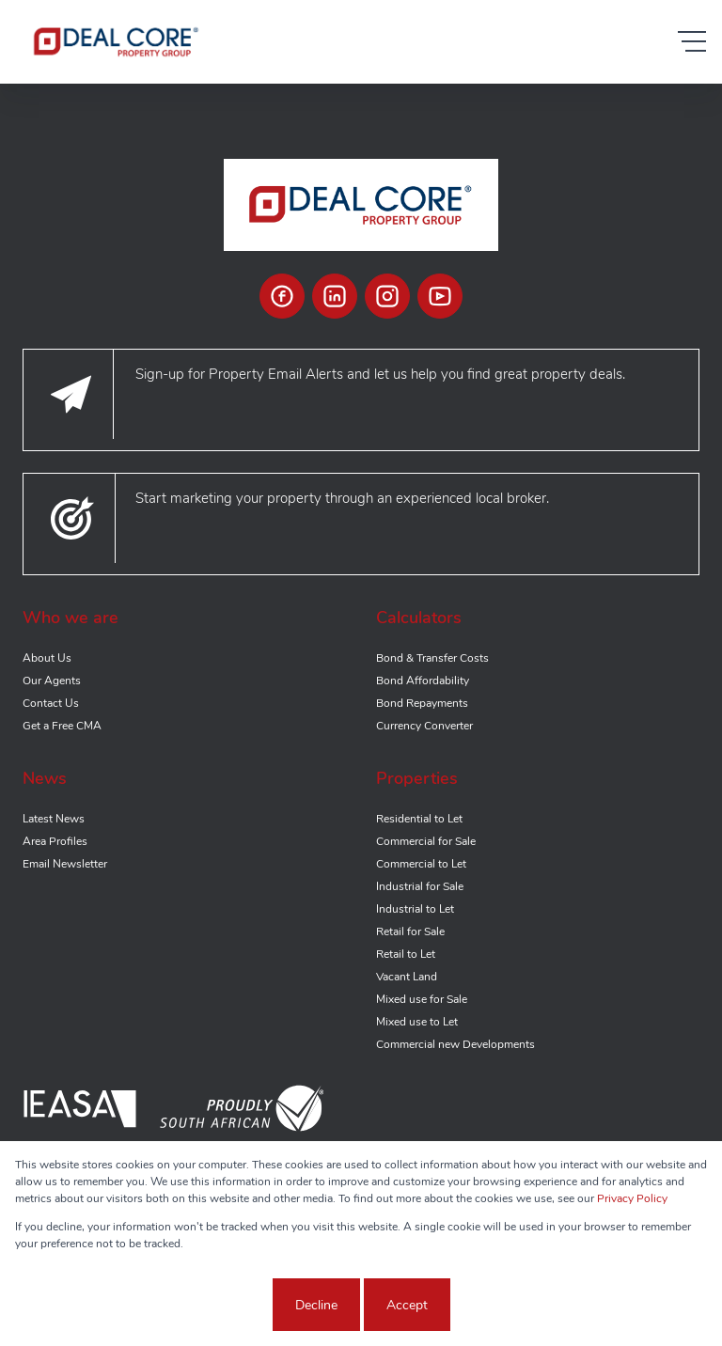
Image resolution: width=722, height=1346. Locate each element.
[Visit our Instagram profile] (387, 296)
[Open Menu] (692, 41)
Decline (316, 1305)
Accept (407, 1305)
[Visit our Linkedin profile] (334, 296)
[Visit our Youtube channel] (440, 296)
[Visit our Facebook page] (282, 296)
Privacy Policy (632, 1198)
